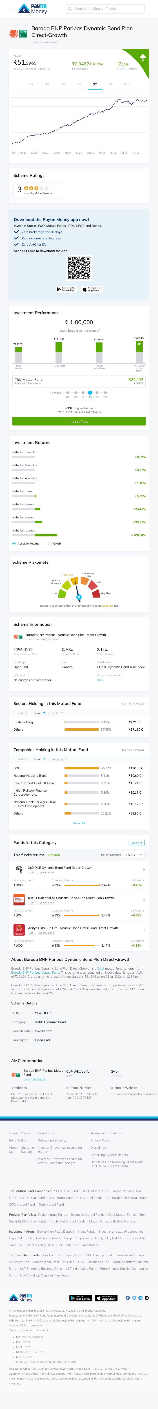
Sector (55, 712)
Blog (24, 1140)
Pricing (26, 1133)
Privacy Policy (100, 1140)
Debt (100, 968)
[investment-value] (79, 322)
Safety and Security (52, 1140)
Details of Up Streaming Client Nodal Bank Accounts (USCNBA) (117, 1164)
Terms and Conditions (106, 1133)
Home (13, 1133)
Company (57, 759)
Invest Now (79, 421)
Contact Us (46, 1133)
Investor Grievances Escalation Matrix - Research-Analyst (60, 1161)
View (100, 680)
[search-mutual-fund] (105, 9)
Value (37, 712)
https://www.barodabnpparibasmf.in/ (129, 1094)
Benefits (15, 1140)
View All (136, 842)
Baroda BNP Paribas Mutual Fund (35, 972)
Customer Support (28, 1149)
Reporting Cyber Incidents (109, 1154)
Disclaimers (99, 1147)
